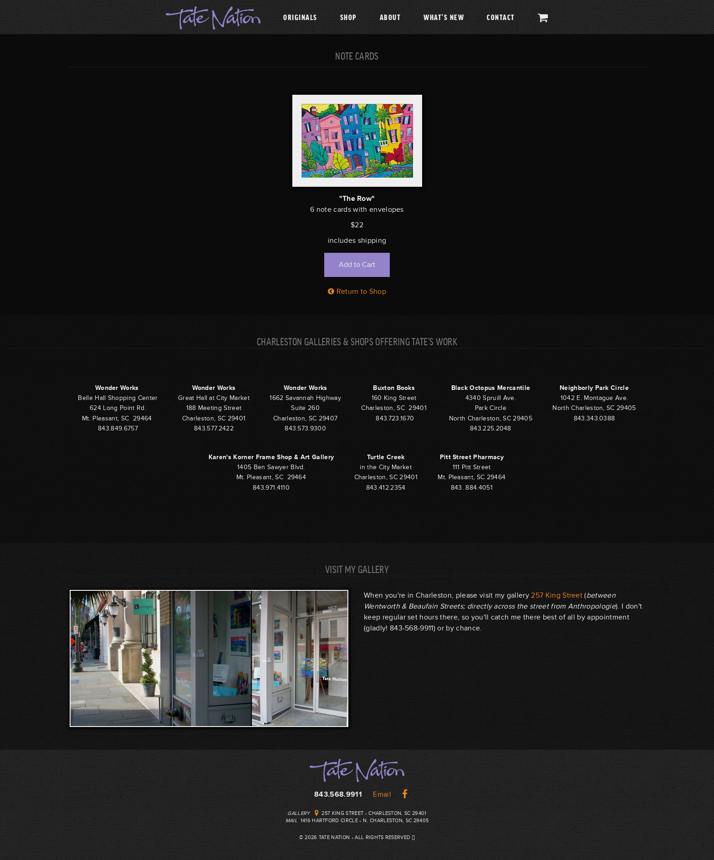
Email (382, 794)
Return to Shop (357, 291)
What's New (443, 17)
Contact (501, 17)
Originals (300, 17)
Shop (348, 17)
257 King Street (556, 595)
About (390, 17)
